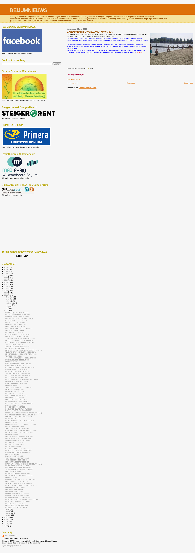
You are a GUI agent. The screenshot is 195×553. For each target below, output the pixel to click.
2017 (6, 284)
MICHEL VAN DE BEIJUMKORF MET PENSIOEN (21, 485)
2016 (6, 286)
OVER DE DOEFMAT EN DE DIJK (16, 460)
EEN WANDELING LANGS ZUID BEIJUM (18, 417)
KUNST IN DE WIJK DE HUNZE (15, 326)
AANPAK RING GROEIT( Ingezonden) (17, 440)
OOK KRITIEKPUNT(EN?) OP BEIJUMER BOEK (20, 358)
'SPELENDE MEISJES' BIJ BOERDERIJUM (19, 468)
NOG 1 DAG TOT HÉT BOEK (14, 391)
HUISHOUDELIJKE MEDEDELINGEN (17, 360)
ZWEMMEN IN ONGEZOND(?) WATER (89, 31)
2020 (6, 278)
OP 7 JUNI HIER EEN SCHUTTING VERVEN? (20, 368)
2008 (6, 523)
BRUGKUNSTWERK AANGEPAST (16, 324)
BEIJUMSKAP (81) (11, 477)
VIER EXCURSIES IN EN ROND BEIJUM (18, 483)
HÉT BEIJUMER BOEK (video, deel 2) (17, 377)
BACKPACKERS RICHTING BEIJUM (17, 493)
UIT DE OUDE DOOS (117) (14, 442)
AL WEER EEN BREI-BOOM (14, 389)
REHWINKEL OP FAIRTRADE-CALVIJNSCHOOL (21, 479)
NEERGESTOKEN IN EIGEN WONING (17, 317)
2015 (6, 288)
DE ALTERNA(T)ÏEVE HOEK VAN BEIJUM (18, 450)
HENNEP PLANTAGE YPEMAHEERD (17, 495)
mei (7, 311)
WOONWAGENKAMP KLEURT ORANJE (18, 364)
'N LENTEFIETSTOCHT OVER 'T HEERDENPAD (21, 352)
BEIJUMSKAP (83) (11, 362)
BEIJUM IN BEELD (11, 385)
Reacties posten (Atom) (88, 88)
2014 (6, 291)
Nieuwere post (72, 83)
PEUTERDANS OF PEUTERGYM (16, 399)
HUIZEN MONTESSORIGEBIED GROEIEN (19, 328)
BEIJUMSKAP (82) (11, 422)
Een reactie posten (73, 79)
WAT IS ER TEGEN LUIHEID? (14, 330)
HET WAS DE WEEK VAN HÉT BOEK (17, 348)
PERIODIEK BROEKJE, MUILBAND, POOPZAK (20, 425)
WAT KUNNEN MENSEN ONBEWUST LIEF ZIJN (20, 415)
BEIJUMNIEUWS (28, 10)
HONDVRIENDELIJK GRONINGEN (16, 322)
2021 (6, 276)
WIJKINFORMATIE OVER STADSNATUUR (19, 436)
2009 (6, 521)
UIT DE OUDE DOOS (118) (14, 393)
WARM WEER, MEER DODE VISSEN (17, 346)
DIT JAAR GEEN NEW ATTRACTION (17, 372)
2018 (6, 282)
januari (8, 515)
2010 (6, 519)
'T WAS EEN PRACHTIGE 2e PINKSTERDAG (20, 338)
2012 (6, 295)
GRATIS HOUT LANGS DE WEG (15, 448)
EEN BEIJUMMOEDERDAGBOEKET (17, 462)
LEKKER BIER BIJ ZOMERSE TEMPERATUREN (20, 354)
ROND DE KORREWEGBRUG (15, 427)
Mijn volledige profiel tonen (11, 546)
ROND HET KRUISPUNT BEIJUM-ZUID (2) (19, 403)
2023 (6, 271)
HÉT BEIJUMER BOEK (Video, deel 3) (17, 375)
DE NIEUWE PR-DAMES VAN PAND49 (17, 501)
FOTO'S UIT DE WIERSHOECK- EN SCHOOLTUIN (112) (23, 350)
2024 (6, 269)
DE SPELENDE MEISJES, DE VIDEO (17, 466)
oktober (8, 301)
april (7, 509)
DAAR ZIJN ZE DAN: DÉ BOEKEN (16, 383)
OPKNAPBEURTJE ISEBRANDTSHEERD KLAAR (21, 430)
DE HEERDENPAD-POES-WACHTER (17, 401)
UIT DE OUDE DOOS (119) (14, 332)
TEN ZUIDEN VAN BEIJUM (14, 344)
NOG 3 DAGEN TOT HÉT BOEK (15, 407)
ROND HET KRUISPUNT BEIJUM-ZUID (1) (19, 438)
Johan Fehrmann (10, 536)
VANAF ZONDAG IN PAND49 (14, 366)
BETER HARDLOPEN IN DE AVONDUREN (19, 340)
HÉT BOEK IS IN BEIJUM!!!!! (14, 444)
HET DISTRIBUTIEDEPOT (13, 446)
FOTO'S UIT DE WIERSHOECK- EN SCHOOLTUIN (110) (23, 464)
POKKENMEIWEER (11, 434)
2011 (6, 517)
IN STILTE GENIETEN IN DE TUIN (16, 370)
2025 (6, 267)
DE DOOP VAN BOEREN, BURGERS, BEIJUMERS (21, 379)
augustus (9, 305)
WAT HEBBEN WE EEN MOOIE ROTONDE (19, 432)
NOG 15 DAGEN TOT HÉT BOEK (16, 507)
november (9, 299)
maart (8, 511)
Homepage (131, 83)
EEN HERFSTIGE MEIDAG (14, 489)
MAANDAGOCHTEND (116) (14, 405)
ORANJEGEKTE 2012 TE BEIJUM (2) (17, 320)
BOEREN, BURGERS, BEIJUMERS (16, 381)
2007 (6, 526)
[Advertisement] (14, 210)
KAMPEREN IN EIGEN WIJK (14, 397)
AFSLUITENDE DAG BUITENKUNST (17, 428)
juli (7, 307)
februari (8, 513)
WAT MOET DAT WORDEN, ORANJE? (17, 315)
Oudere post (188, 83)
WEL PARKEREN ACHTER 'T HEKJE (17, 458)
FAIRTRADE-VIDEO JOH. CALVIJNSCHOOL (19, 476)
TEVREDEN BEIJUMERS (13, 356)
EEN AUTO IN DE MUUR (13, 472)
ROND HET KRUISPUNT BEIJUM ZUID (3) (19, 318)
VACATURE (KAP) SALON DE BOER (17, 313)
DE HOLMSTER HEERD (13, 419)
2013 (6, 293)
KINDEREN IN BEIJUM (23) (14, 491)
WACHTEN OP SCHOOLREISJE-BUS (17, 474)
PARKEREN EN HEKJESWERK (15, 487)
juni (7, 309)
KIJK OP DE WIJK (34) (12, 454)
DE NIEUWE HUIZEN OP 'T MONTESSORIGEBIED (21, 499)
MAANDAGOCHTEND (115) (14, 456)
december (9, 297)
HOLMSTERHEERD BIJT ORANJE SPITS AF (19, 421)
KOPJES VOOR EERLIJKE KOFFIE (16, 481)
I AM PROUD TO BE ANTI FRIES (15, 395)
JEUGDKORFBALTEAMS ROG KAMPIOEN (19, 470)
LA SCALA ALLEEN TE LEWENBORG (17, 452)
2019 (6, 280)
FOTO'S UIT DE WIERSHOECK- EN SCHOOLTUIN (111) (23, 413)
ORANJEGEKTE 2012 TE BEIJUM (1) (17, 334)
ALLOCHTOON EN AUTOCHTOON (16, 505)
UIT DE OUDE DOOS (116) (14, 503)
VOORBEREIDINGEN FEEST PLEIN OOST (19, 387)
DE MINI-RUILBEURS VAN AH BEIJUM (17, 497)
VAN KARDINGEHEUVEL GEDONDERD (18, 411)
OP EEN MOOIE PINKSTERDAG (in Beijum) (19, 342)
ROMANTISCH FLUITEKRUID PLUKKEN (18, 409)
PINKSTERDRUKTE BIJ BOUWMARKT (17, 336)
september (9, 303)
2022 (6, 273)
